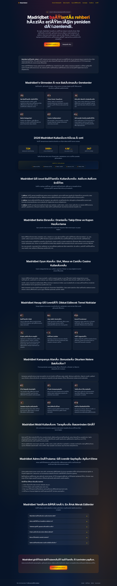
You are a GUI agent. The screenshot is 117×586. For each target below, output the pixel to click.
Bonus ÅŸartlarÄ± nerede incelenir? (39, 537)
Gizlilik (82, 583)
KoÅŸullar (88, 583)
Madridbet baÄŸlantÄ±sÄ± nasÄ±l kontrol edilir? (43, 516)
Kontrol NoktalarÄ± (56, 2)
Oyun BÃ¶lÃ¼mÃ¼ (76, 2)
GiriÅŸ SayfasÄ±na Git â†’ (58, 567)
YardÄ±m (91, 2)
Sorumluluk (97, 583)
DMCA (92, 583)
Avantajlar (85, 2)
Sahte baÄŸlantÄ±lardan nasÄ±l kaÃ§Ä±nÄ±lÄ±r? (43, 542)
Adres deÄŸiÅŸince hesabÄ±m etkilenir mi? (41, 521)
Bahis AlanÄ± (66, 2)
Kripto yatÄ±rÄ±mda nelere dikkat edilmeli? (41, 532)
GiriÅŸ (96, 2)
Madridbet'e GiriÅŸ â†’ (52, 44)
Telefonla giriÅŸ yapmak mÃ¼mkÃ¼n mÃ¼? (41, 526)
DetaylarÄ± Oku (67, 44)
